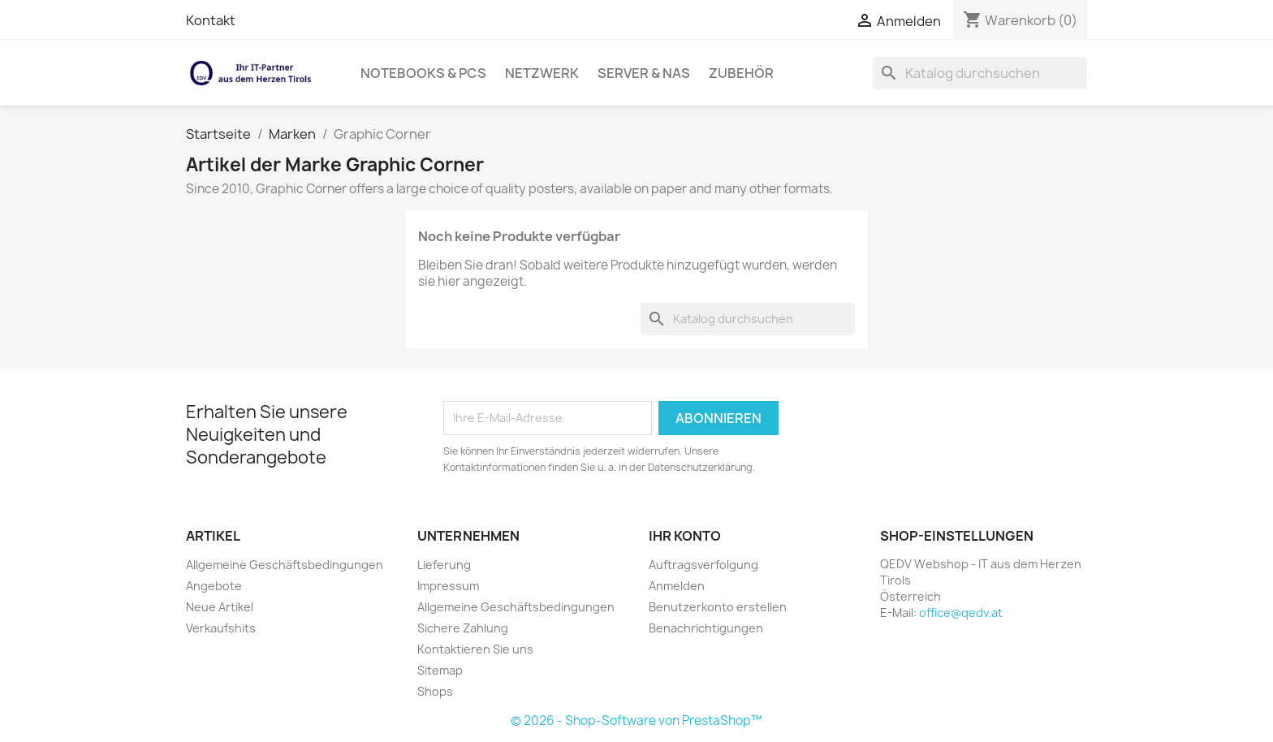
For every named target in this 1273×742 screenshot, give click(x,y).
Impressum (448, 585)
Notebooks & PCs (423, 73)
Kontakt (210, 20)
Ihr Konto (685, 536)
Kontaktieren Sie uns (475, 649)
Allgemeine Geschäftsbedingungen (284, 564)
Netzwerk (542, 73)
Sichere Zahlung (462, 628)
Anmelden (677, 585)
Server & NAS (644, 73)
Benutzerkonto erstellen (718, 607)
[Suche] (980, 73)
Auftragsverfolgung (703, 564)
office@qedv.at (961, 612)
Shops (435, 691)
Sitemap (440, 670)
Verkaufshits (221, 628)
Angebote (214, 585)
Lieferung (444, 564)
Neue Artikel (219, 607)
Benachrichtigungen (706, 628)
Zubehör (741, 73)
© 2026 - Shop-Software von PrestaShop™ (636, 720)
